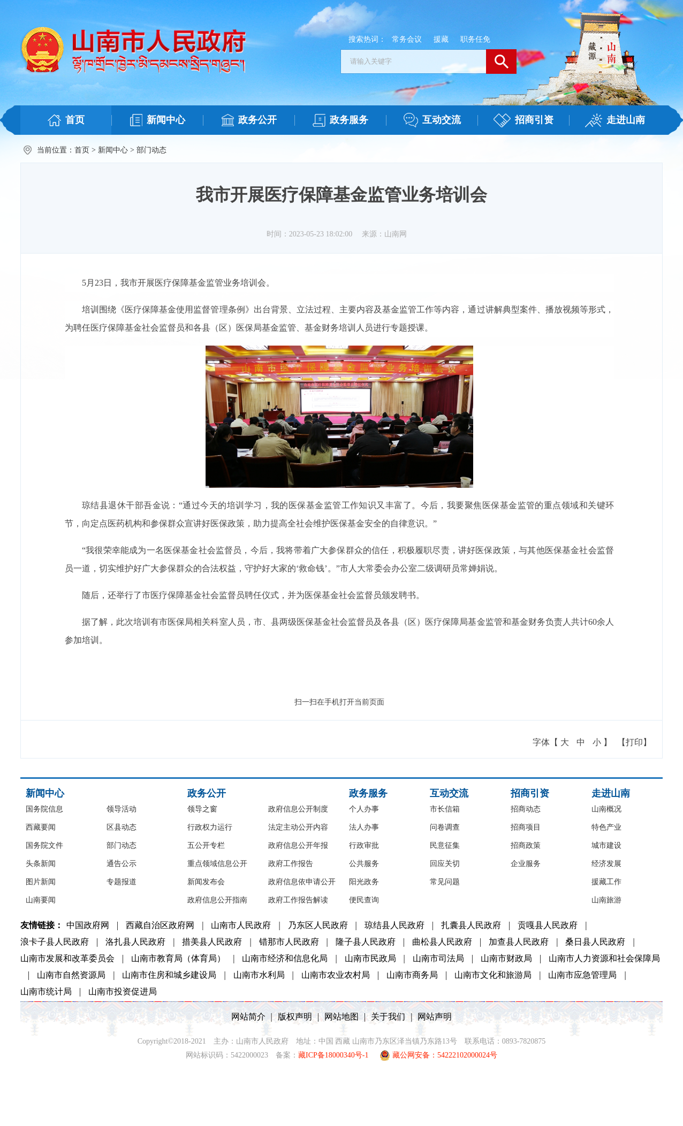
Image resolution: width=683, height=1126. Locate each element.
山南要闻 (41, 900)
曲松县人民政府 (442, 941)
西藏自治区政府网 (160, 925)
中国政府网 (87, 925)
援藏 (441, 39)
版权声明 (295, 1016)
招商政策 (526, 845)
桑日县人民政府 (595, 941)
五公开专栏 (206, 845)
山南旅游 (606, 900)
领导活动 (121, 809)
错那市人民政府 (289, 941)
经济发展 (606, 864)
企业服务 (526, 864)
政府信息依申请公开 (302, 882)
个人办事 (364, 809)
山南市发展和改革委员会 (67, 958)
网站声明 (435, 1016)
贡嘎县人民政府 (548, 925)
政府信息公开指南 (217, 900)
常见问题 (445, 882)
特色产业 (606, 827)
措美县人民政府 (212, 941)
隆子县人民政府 (366, 941)
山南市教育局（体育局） (178, 958)
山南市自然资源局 (71, 974)
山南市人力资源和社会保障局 (604, 958)
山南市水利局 (259, 974)
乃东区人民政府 (318, 925)
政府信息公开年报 (298, 845)
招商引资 (530, 793)
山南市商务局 (412, 974)
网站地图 (341, 1016)
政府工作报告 (290, 864)
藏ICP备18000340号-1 (333, 1055)
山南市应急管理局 (582, 974)
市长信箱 (445, 809)
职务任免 (475, 39)
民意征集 (445, 845)
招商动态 (526, 809)
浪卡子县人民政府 (54, 941)
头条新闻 (41, 864)
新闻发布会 (206, 882)
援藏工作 (606, 882)
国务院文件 (44, 845)
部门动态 (151, 150)
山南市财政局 (506, 958)
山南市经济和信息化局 (285, 958)
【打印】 (634, 742)
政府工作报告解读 (298, 900)
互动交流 (449, 793)
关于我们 (388, 1016)
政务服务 (368, 793)
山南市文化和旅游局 (493, 974)
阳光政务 (364, 882)
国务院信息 (44, 809)
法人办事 (364, 827)
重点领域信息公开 (217, 864)
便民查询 (364, 900)
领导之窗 (202, 809)
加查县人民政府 (519, 941)
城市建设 (606, 845)
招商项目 (526, 827)
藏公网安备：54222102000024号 (438, 1055)
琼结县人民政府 (394, 925)
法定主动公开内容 (298, 827)
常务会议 (407, 39)
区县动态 (121, 827)
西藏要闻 (41, 827)
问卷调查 (445, 827)
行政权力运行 (209, 827)
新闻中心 (113, 150)
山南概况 (606, 809)
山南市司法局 (438, 958)
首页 (81, 150)
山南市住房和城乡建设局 (169, 974)
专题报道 (121, 882)
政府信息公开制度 (298, 809)
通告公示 (121, 864)
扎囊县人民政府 (471, 925)
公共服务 (364, 864)
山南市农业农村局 (335, 974)
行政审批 (364, 845)
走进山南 (610, 793)
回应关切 (445, 864)
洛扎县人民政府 (135, 941)
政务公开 (206, 793)
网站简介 (248, 1016)
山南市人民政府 (241, 925)
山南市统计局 (46, 991)
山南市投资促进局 (122, 991)
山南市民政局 (370, 958)
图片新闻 (41, 882)
